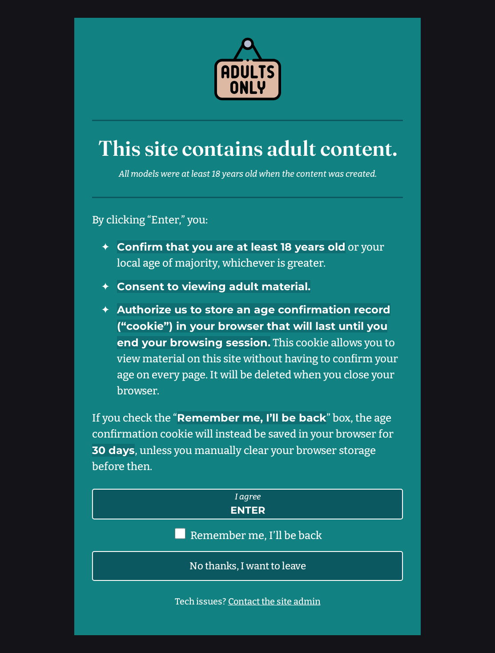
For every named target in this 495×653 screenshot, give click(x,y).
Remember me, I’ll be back (256, 535)
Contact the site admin (274, 601)
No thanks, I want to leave (247, 566)
